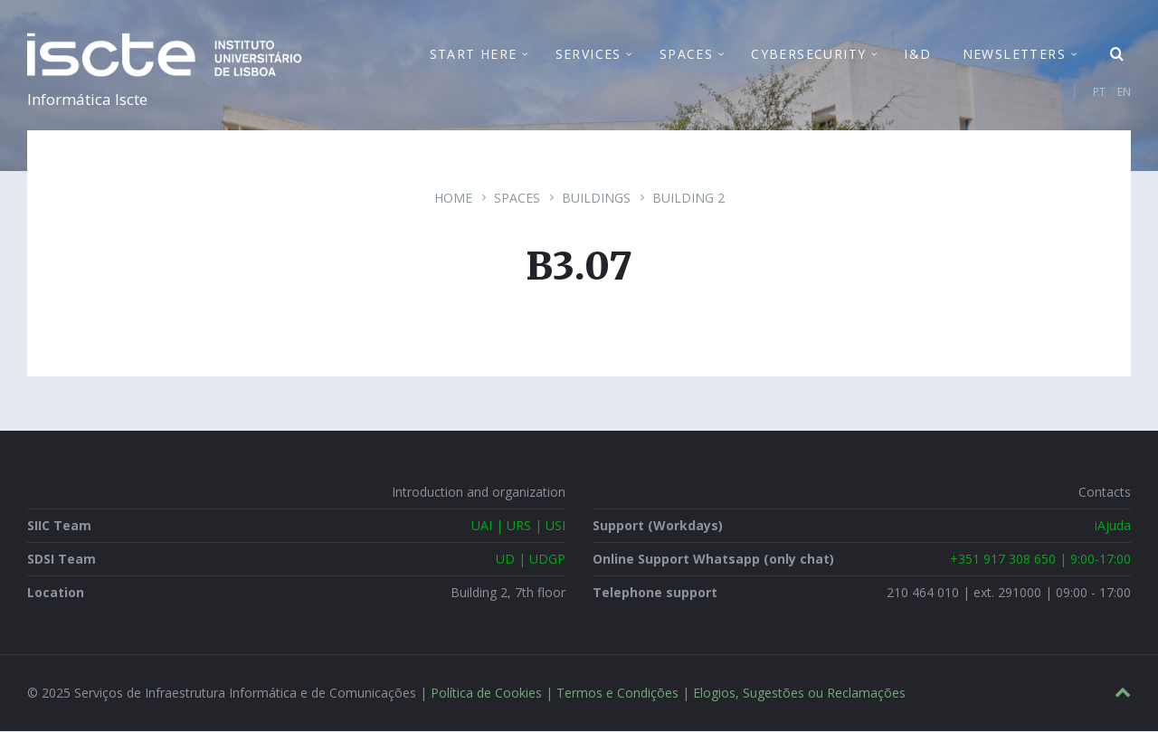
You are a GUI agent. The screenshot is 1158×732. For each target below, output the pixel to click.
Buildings (596, 198)
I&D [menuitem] (917, 53)
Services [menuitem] (588, 53)
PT (1099, 92)
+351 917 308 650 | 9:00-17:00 (1040, 559)
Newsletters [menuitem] (1014, 53)
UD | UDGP (530, 559)
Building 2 (688, 198)
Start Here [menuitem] (473, 53)
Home (453, 198)
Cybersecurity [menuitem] (808, 53)
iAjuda (1113, 526)
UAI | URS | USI (518, 526)
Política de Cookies (486, 693)
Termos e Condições (617, 693)
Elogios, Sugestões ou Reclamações (799, 693)
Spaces (517, 198)
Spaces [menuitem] (686, 53)
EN (1124, 92)
